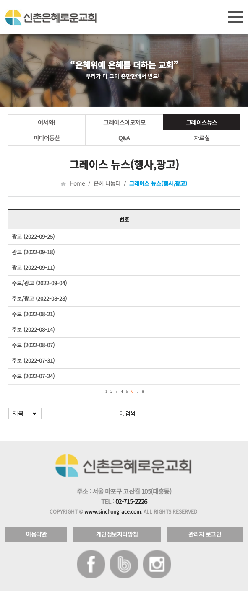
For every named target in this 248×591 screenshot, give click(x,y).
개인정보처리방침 (117, 534)
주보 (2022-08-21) (33, 314)
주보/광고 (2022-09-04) (39, 283)
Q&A (124, 138)
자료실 (202, 138)
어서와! (46, 122)
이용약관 (36, 534)
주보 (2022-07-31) (33, 360)
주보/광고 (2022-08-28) (39, 298)
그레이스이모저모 (124, 122)
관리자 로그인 (205, 534)
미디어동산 (47, 138)
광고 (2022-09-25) (33, 236)
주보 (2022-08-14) (33, 329)
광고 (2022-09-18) (33, 252)
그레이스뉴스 (201, 122)
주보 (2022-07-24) (33, 376)
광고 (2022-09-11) (33, 267)
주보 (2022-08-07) (33, 345)
